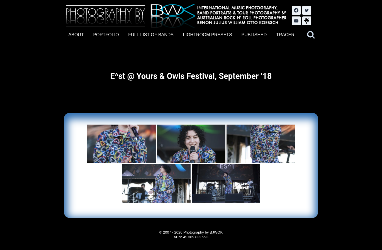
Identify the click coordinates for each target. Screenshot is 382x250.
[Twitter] (306, 10)
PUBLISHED (254, 34)
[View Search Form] (311, 35)
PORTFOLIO (106, 34)
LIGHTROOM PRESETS (207, 34)
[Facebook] (296, 10)
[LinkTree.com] (306, 20)
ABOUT (76, 34)
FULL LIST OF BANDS (151, 34)
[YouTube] (296, 20)
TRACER (285, 34)
